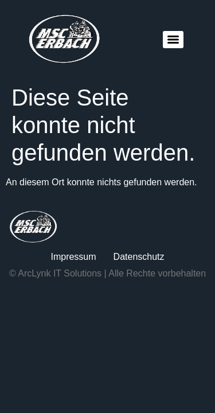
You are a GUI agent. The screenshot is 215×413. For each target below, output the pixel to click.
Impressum (73, 257)
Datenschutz (139, 257)
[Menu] (173, 39)
